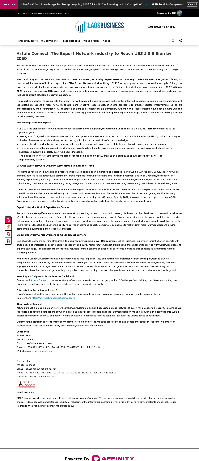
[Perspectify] (8, 227)
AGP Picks (9, 4)
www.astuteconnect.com (39, 351)
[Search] (173, 41)
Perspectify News (27, 40)
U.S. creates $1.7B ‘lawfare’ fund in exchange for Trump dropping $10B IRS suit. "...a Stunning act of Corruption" (74, 4)
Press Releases (71, 40)
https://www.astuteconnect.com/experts (53, 298)
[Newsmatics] (8, 240)
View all (192, 4)
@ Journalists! (49, 40)
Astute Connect (39, 280)
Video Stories (91, 40)
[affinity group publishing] (8, 234)
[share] (180, 41)
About (106, 40)
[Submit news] (8, 220)
